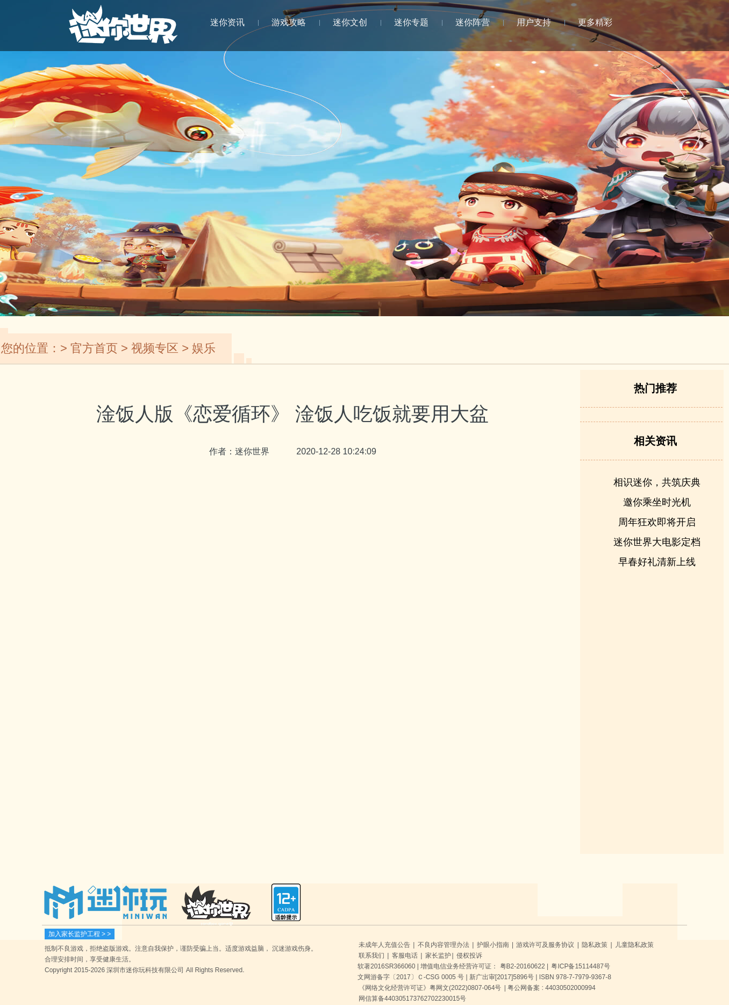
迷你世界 (123, 30)
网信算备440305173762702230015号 (412, 998)
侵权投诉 (469, 955)
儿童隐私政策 (634, 945)
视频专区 (154, 348)
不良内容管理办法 (443, 945)
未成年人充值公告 (384, 945)
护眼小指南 (493, 945)
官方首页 (94, 348)
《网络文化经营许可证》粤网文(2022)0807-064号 (430, 988)
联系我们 (371, 955)
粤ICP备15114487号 (580, 966)
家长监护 (438, 955)
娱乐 (204, 348)
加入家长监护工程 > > (79, 934)
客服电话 (405, 955)
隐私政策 (595, 945)
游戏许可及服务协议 (545, 945)
